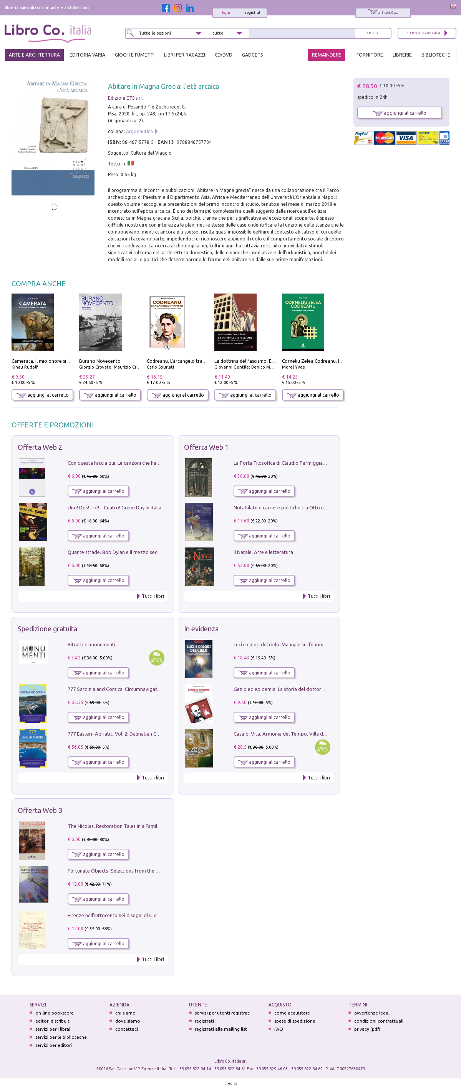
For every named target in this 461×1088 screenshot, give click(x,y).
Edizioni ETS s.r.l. (126, 97)
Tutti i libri (153, 596)
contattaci (126, 1028)
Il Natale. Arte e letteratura (263, 552)
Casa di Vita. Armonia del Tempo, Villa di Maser (286, 733)
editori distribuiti (53, 1020)
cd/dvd (223, 54)
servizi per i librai (52, 1028)
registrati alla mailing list (221, 1028)
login (226, 13)
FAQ (278, 1028)
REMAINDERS (326, 54)
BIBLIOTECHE (435, 54)
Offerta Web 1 (206, 447)
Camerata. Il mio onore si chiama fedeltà (56, 361)
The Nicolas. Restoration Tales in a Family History (122, 826)
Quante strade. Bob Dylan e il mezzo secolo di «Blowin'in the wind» (142, 552)
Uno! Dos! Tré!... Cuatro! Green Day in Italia (114, 507)
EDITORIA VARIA (87, 54)
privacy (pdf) (367, 1028)
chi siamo (125, 1012)
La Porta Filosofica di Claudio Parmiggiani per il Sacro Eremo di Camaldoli (316, 463)
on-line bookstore (54, 1012)
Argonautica (139, 131)
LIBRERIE (402, 54)
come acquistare (292, 1012)
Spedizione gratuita (47, 628)
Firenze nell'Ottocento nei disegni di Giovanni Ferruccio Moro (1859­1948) (149, 915)
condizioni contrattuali (378, 1020)
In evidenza (201, 628)
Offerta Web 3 (40, 810)
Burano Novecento (100, 361)
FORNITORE (370, 54)
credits (231, 1083)
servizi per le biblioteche (61, 1037)
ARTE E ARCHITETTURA (34, 54)
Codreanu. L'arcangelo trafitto (179, 361)
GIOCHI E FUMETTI (134, 54)
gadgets (252, 54)
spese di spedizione (294, 1020)
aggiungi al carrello (43, 394)
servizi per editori (53, 1045)
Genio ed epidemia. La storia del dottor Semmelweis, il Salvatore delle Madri (319, 689)
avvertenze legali (372, 1012)
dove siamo (127, 1020)
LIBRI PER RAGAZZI (184, 54)
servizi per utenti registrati (222, 1012)
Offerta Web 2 (40, 447)
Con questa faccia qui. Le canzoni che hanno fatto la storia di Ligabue (144, 463)
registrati (253, 13)
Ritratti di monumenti (91, 644)
